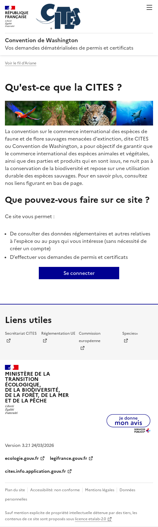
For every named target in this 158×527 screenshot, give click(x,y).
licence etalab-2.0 (90, 519)
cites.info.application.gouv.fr (35, 471)
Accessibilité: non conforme (55, 490)
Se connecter (79, 273)
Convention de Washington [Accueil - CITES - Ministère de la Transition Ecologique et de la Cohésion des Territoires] (41, 40)
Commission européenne (89, 337)
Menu (149, 7)
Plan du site (15, 490)
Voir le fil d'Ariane (20, 63)
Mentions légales (99, 490)
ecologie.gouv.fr (22, 458)
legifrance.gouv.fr (68, 458)
